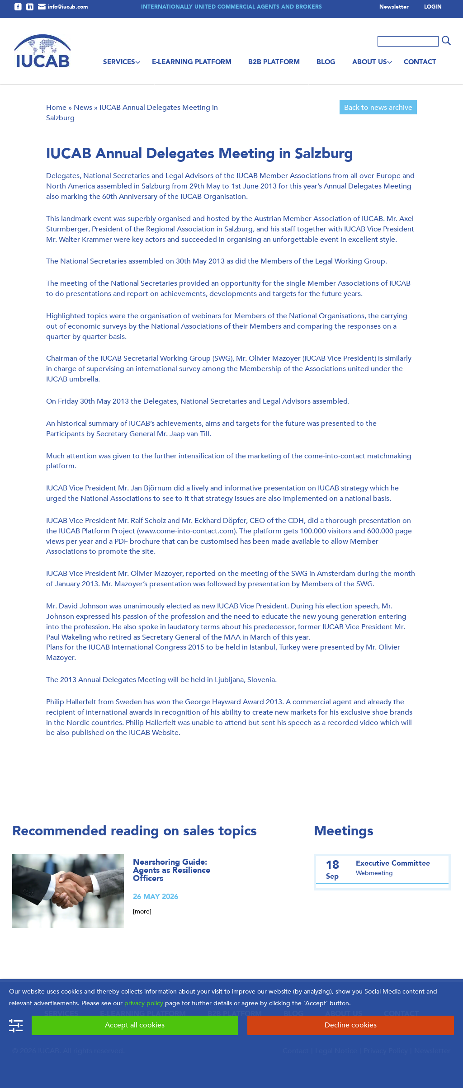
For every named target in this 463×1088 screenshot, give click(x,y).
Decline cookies (351, 1025)
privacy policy (143, 1003)
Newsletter (394, 7)
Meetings (343, 831)
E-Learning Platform (192, 61)
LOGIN (433, 7)
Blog (326, 61)
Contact (420, 61)
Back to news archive (378, 107)
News (83, 107)
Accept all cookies (135, 1025)
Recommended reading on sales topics (134, 831)
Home (56, 107)
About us (369, 61)
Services (119, 61)
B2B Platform (274, 61)
